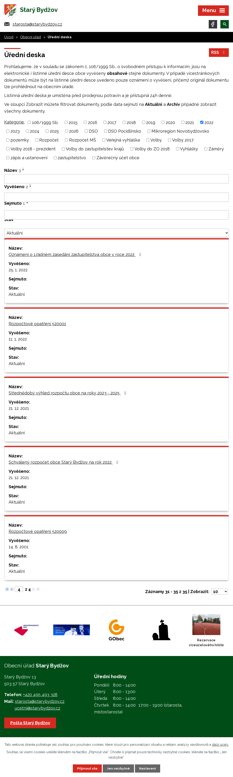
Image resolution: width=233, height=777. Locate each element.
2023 (15, 132)
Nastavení (147, 768)
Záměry (216, 149)
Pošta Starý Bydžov (30, 723)
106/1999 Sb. (45, 123)
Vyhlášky (189, 149)
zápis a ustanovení (29, 158)
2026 (73, 132)
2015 (73, 123)
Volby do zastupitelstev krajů (95, 149)
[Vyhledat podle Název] (116, 179)
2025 (54, 132)
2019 (150, 123)
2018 (131, 123)
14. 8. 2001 (18, 547)
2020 (170, 123)
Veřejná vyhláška (123, 140)
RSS (218, 53)
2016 (92, 123)
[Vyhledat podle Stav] (116, 234)
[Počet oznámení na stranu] (219, 592)
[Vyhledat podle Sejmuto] (116, 216)
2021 (189, 123)
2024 (34, 132)
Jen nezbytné (118, 768)
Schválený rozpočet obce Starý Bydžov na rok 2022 (64, 463)
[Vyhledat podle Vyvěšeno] (116, 198)
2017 (111, 123)
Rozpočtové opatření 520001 (37, 324)
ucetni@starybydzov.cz (37, 709)
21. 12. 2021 (19, 409)
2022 (209, 123)
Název (12, 171)
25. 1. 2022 (18, 270)
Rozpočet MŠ (82, 140)
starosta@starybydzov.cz (37, 25)
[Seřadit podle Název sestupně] (23, 171)
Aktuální (17, 295)
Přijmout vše (87, 768)
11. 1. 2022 (18, 340)
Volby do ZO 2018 (152, 149)
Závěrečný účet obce (117, 158)
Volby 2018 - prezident (33, 149)
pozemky (20, 140)
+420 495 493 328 (40, 695)
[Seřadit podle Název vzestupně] (23, 169)
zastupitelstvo (72, 158)
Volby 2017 (183, 140)
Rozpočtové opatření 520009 (38, 532)
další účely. (220, 744)
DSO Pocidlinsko (124, 132)
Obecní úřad (30, 38)
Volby (156, 140)
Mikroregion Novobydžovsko (180, 132)
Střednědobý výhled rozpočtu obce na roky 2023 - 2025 (68, 393)
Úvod (8, 38)
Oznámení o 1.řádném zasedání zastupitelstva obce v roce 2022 (76, 255)
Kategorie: (14, 122)
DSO (93, 132)
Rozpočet (49, 140)
